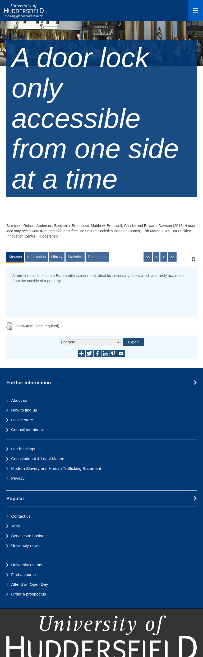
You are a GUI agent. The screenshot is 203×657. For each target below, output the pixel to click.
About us (19, 400)
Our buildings (23, 449)
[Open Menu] (195, 10)
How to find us (24, 410)
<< (148, 257)
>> (172, 257)
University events (26, 565)
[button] (9, 326)
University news (25, 545)
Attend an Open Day (29, 584)
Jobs (15, 526)
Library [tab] (56, 257)
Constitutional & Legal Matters (38, 458)
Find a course (23, 574)
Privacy (17, 478)
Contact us (21, 516)
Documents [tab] (97, 257)
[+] (193, 259)
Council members (27, 429)
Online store (22, 420)
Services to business (29, 535)
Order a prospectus (28, 594)
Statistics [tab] (75, 257)
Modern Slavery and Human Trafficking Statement (56, 468)
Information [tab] (36, 257)
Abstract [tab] (15, 257)
